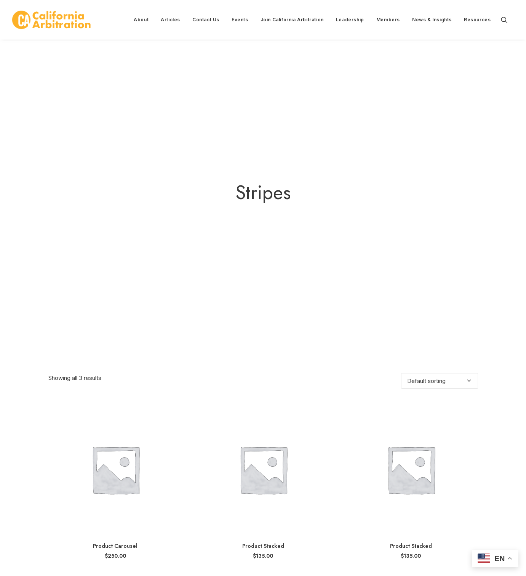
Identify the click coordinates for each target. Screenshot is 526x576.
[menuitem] (141, 20)
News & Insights (432, 19)
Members (388, 19)
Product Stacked (263, 507)
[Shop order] (439, 342)
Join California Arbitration (292, 19)
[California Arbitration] (51, 19)
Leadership (350, 19)
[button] (508, 20)
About (141, 19)
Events (240, 19)
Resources (477, 19)
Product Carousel (115, 507)
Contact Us (205, 19)
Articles (170, 19)
